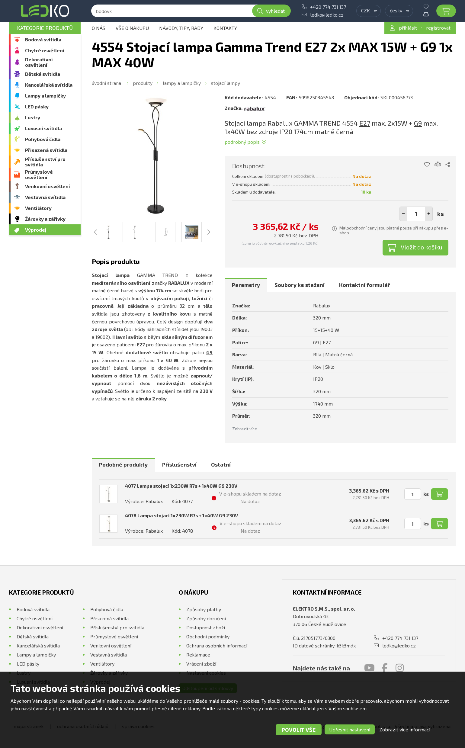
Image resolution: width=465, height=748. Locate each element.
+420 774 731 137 (328, 7)
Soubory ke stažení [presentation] (299, 284)
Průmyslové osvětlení (39, 174)
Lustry (32, 117)
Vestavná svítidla (45, 197)
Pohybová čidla (42, 139)
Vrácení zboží (201, 663)
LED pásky (37, 106)
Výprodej (35, 230)
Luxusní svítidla (43, 128)
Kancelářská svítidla (48, 85)
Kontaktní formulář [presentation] (364, 284)
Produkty (142, 83)
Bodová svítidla (43, 39)
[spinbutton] (416, 214)
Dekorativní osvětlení (39, 62)
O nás (98, 28)
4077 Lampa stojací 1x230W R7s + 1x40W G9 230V (181, 486)
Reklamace (198, 654)
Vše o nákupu (132, 28)
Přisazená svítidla (46, 150)
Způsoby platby (203, 609)
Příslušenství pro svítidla (45, 161)
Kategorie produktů (45, 27)
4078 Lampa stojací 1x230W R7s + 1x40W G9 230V (181, 515)
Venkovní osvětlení (47, 186)
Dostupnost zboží (205, 627)
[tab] (246, 285)
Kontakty (225, 28)
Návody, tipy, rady (181, 28)
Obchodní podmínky (207, 636)
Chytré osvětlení (44, 50)
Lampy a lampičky (45, 95)
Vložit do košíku (421, 247)
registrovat (438, 27)
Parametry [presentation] (246, 284)
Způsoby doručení (206, 618)
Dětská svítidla (42, 74)
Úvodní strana (106, 83)
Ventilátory (38, 208)
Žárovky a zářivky (45, 219)
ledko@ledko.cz (327, 15)
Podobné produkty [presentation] (123, 464)
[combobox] (368, 11)
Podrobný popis (242, 142)
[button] (429, 214)
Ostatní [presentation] (221, 464)
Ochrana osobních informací (216, 645)
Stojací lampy (225, 83)
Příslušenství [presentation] (179, 464)
